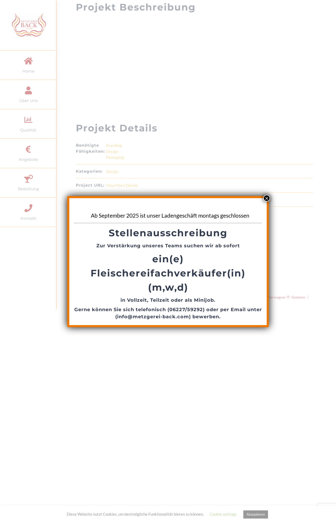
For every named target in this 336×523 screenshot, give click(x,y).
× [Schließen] (267, 198)
